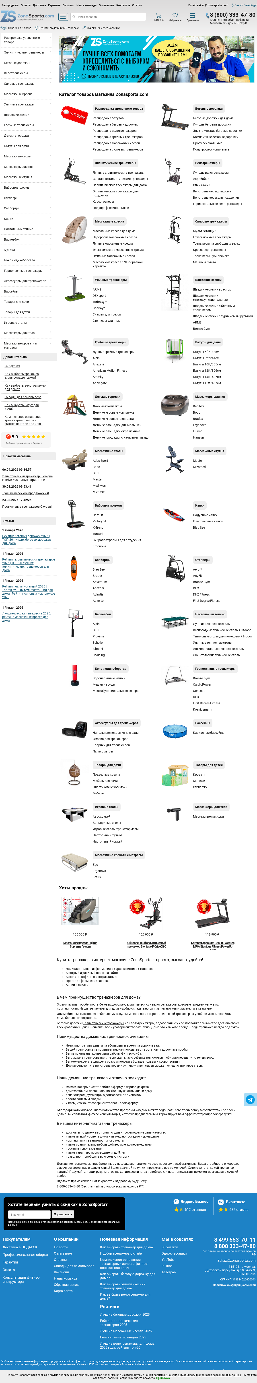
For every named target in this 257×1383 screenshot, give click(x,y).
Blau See (199, 527)
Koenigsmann (202, 709)
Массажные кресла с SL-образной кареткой (118, 264)
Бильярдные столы (107, 822)
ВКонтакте (170, 1247)
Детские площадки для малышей (117, 425)
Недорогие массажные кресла (115, 237)
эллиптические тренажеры (104, 1023)
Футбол (9, 249)
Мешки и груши (104, 684)
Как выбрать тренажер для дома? (126, 1247)
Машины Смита (204, 262)
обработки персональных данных (219, 1375)
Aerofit (197, 569)
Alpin (96, 358)
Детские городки (16, 135)
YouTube (168, 1260)
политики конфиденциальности (70, 1221)
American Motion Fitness (110, 370)
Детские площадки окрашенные (116, 431)
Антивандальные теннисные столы (219, 649)
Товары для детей (17, 312)
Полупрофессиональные (211, 149)
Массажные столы (17, 156)
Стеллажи (200, 787)
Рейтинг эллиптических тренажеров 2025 (119, 1323)
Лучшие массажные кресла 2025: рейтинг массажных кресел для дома (26, 617)
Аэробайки (201, 179)
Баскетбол (12, 239)
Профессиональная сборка (25, 1255)
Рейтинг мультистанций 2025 (123, 1337)
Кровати (199, 774)
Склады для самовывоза (23, 397)
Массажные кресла (18, 94)
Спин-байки (201, 185)
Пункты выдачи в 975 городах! (59, 28)
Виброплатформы (17, 187)
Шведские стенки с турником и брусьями (223, 316)
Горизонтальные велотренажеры (217, 204)
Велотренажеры (16, 73)
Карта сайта (63, 1291)
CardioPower (202, 684)
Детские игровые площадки (113, 418)
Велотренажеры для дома (212, 191)
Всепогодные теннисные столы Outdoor (222, 630)
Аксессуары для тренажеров (25, 281)
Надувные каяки (205, 515)
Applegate (100, 383)
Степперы (11, 198)
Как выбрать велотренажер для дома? (25, 387)
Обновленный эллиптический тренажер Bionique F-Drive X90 (146, 944)
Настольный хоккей (107, 841)
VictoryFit (99, 521)
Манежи (199, 781)
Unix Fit (98, 515)
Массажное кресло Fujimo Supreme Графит (80, 944)
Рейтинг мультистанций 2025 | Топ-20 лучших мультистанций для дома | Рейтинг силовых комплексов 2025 (29, 592)
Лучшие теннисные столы (211, 624)
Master (98, 479)
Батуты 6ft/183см (206, 352)
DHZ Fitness (201, 594)
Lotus (97, 877)
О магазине (106, 5)
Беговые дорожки (17, 63)
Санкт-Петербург (245, 5)
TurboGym (100, 302)
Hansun (198, 437)
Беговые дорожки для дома (213, 118)
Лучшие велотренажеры (211, 172)
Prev (66, 60)
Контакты (123, 5)
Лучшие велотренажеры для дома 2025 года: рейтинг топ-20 (127, 1346)
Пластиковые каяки (208, 521)
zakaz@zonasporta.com (237, 1260)
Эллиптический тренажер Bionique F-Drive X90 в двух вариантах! (27, 478)
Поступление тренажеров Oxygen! (27, 506)
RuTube (167, 1266)
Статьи (137, 5)
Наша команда (86, 5)
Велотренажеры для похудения (216, 197)
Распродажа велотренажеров (115, 130)
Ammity (98, 377)
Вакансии (61, 1272)
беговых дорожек (112, 1004)
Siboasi (98, 649)
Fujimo (197, 431)
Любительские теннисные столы (217, 655)
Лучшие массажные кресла (113, 243)
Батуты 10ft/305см (207, 364)
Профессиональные (207, 143)
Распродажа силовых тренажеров (118, 149)
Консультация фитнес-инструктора (21, 1279)
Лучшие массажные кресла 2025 (126, 1331)
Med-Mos (99, 485)
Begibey (198, 406)
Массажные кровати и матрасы (20, 346)
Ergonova (199, 425)
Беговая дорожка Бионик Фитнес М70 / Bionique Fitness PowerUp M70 (212, 946)
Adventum (100, 582)
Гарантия (54, 5)
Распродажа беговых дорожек (115, 124)
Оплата (26, 5)
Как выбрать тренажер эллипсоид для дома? (22, 375)
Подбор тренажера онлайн (121, 1253)
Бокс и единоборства (19, 260)
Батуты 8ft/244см (206, 358)
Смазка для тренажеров (110, 739)
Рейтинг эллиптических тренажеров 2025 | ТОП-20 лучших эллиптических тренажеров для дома (29, 565)
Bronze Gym (201, 328)
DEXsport (99, 295)
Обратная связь (66, 1285)
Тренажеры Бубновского (211, 256)
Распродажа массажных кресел (116, 143)
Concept (199, 691)
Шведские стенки (16, 115)
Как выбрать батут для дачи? (22, 406)
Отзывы (68, 5)
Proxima (98, 636)
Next (247, 60)
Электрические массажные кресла (118, 249)
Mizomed (99, 492)
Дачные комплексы (107, 406)
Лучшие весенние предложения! (25, 493)
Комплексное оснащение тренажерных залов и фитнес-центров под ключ (24, 420)
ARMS (97, 289)
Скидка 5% (12, 366)
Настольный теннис (18, 229)
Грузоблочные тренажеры (212, 237)
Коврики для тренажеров (111, 745)
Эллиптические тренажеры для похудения (116, 193)
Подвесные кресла (106, 774)
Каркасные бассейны (208, 732)
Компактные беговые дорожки (215, 137)
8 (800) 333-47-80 (232, 15)
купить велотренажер (100, 1065)
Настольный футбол (108, 835)
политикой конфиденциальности (174, 1375)
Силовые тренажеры (19, 83)
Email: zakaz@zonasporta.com (208, 5)
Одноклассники (174, 1253)
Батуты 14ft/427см (207, 377)
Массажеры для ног (18, 167)
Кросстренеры (103, 201)
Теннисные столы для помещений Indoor (222, 636)
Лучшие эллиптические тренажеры (118, 172)
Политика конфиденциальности (234, 1285)
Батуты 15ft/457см (207, 383)
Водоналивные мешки (109, 678)
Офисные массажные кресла (114, 256)
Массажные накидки (208, 816)
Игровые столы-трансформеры (116, 829)
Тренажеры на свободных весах (216, 243)
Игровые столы (15, 322)
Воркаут (99, 308)
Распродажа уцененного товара (22, 40)
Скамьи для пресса (107, 314)
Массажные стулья (18, 177)
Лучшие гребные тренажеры (113, 352)
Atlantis (98, 594)
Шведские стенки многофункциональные (210, 297)
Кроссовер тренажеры (209, 249)
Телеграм (169, 1272)
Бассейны (11, 291)
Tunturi (98, 534)
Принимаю (163, 1378)
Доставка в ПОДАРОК (20, 1247)
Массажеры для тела (19, 333)
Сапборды (11, 208)
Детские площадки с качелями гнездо (120, 437)
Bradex (198, 418)
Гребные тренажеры (19, 125)
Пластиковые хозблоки (110, 787)
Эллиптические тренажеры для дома (120, 185)
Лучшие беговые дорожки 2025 (125, 1315)
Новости (61, 1247)
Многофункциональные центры (116, 691)
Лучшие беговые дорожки (212, 124)
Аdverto (98, 600)
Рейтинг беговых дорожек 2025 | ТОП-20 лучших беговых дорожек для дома (26, 539)
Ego (95, 864)
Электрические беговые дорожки (217, 130)
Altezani (98, 364)
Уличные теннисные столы (212, 642)
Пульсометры (103, 751)
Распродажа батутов (108, 118)
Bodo (196, 412)
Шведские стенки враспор (212, 289)
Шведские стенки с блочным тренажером (214, 308)
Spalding (99, 655)
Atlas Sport (100, 460)
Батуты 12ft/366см (207, 370)
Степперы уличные (106, 320)
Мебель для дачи (105, 781)
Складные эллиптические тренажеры (120, 179)
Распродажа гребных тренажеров (118, 137)
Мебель (98, 793)
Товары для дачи (16, 301)
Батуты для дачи (16, 146)
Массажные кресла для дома (114, 231)
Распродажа (10, 5)
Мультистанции (204, 231)
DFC (96, 473)
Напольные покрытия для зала (116, 732)
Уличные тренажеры (19, 104)
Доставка (39, 5)
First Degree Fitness (206, 600)
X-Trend (98, 527)
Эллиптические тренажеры (24, 52)
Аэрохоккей (101, 816)
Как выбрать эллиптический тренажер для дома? (123, 1286)
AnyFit (197, 575)
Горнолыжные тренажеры (23, 270)
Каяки (8, 219)
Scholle (98, 642)
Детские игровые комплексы (114, 412)
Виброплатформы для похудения (117, 540)
